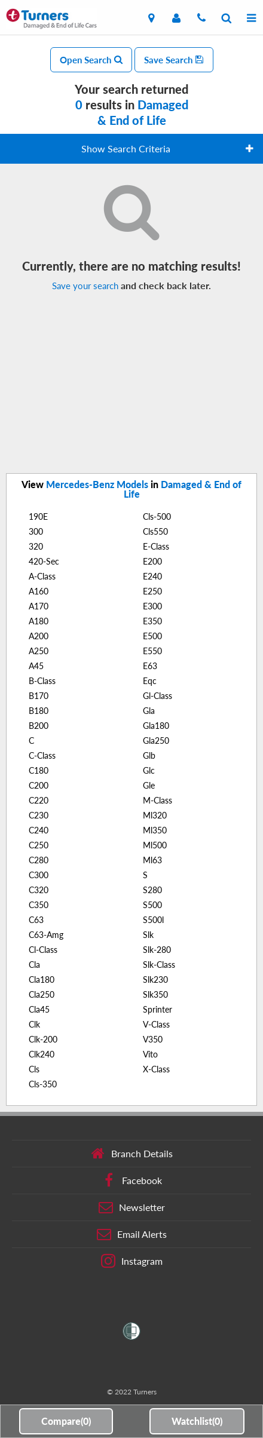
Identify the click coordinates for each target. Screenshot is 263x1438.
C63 (36, 920)
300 (36, 531)
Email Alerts (132, 1234)
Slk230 (155, 979)
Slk (148, 935)
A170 (38, 606)
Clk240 (41, 1054)
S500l (153, 920)
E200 (152, 561)
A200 (38, 636)
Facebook (132, 1180)
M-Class (157, 800)
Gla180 (156, 725)
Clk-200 (43, 1039)
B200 (38, 725)
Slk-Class (159, 964)
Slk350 (155, 994)
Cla (34, 964)
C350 (38, 905)
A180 (38, 621)
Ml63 (152, 860)
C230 (38, 815)
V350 (153, 1039)
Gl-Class (157, 696)
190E (38, 516)
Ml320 (155, 815)
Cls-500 (157, 516)
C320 (38, 890)
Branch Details (132, 1153)
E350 (152, 621)
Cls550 (155, 531)
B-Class (42, 681)
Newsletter (132, 1207)
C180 (38, 770)
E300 (152, 606)
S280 (152, 890)
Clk (34, 1024)
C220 (38, 800)
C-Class (42, 755)
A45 (36, 666)
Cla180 (41, 979)
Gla (149, 711)
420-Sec (44, 561)
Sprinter (157, 1009)
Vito (150, 1054)
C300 (38, 875)
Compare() (66, 1421)
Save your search (85, 285)
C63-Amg (46, 935)
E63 (150, 666)
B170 (38, 696)
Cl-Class (43, 950)
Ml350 (155, 830)
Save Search (174, 59)
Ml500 (155, 845)
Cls (34, 1069)
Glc (149, 770)
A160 (38, 591)
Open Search (91, 59)
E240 (152, 576)
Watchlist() (197, 1421)
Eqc (150, 681)
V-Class (156, 1024)
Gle (149, 785)
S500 (152, 905)
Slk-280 (157, 950)
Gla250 (156, 740)
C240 (38, 830)
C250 (38, 845)
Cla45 (39, 1009)
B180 (38, 711)
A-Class (42, 576)
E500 (152, 636)
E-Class (156, 546)
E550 (152, 651)
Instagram (132, 1261)
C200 (38, 785)
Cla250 (41, 994)
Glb (149, 755)
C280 (38, 860)
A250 (38, 651)
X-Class (156, 1069)
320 (36, 546)
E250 (152, 591)
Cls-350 (43, 1084)
